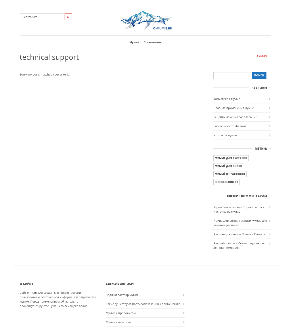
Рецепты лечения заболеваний (235, 117)
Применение (152, 42)
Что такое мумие (225, 135)
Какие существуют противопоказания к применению (143, 304)
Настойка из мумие (226, 212)
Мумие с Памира (253, 234)
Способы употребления (229, 126)
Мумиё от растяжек (230, 174)
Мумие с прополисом (121, 313)
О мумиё (262, 56)
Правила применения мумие (233, 108)
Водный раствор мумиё (122, 295)
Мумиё (134, 42)
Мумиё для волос (229, 166)
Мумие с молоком (118, 322)
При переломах (226, 182)
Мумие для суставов (231, 158)
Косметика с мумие (226, 99)
